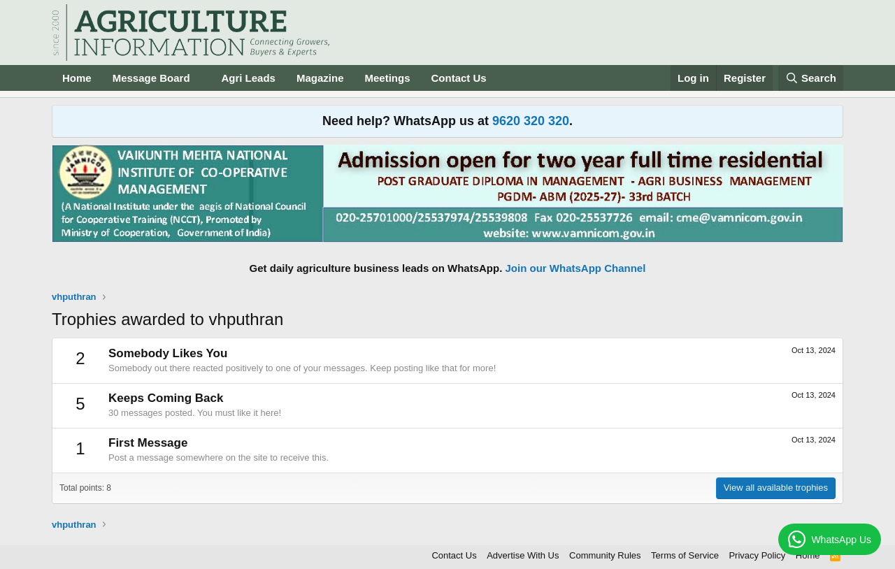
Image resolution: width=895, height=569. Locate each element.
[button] (200, 78)
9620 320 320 (530, 121)
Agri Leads (248, 78)
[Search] (811, 78)
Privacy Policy (757, 555)
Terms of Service (685, 555)
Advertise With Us (523, 555)
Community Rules (605, 555)
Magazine (320, 78)
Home (77, 78)
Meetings (387, 78)
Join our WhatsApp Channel (576, 268)
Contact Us (459, 78)
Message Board (151, 78)
